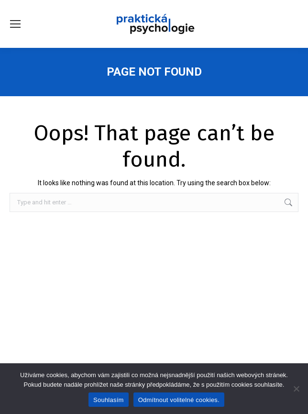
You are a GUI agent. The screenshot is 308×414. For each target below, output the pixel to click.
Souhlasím (108, 399)
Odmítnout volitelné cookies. (179, 399)
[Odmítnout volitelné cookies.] (296, 388)
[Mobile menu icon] (15, 24)
